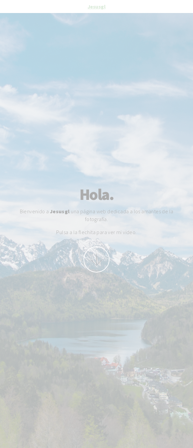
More (96, 259)
